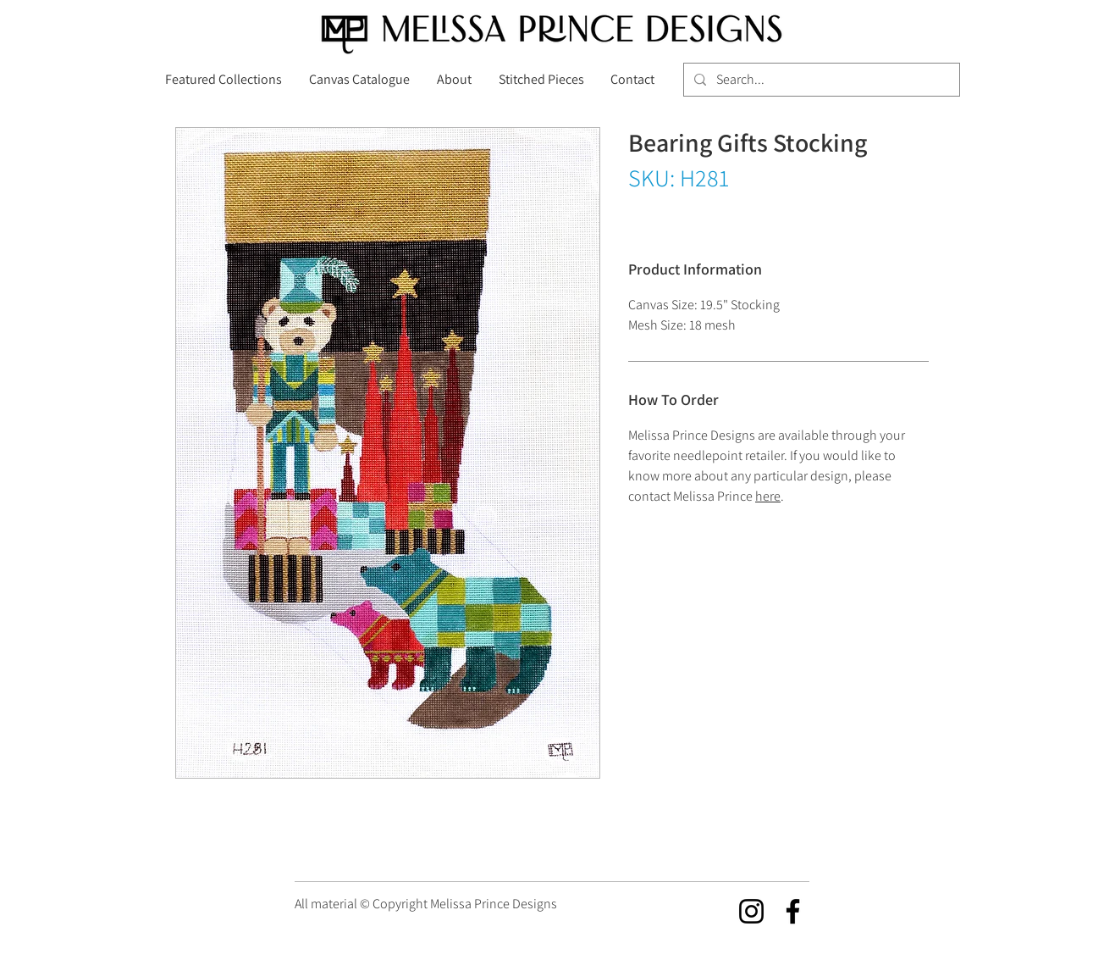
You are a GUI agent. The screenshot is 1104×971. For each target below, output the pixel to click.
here (768, 496)
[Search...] (820, 80)
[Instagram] (751, 911)
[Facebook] (792, 911)
